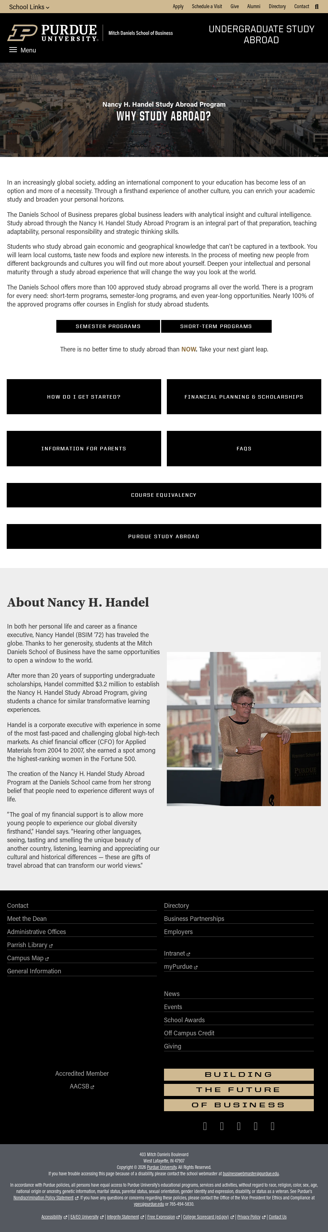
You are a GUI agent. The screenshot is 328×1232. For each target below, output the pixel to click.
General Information (34, 971)
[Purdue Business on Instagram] (239, 1125)
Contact (301, 6)
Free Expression (161, 1217)
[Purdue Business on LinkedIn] (256, 1125)
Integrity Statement (123, 1217)
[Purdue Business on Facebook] (205, 1125)
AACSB (79, 1086)
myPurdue (178, 966)
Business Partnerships (194, 918)
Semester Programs (108, 326)
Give (235, 6)
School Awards (184, 1020)
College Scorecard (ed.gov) (206, 1217)
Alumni (253, 6)
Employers (178, 931)
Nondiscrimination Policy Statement (43, 1197)
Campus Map (25, 957)
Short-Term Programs (216, 326)
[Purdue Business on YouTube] (273, 1125)
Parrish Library (27, 944)
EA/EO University (84, 1217)
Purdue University (161, 1167)
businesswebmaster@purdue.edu (251, 1173)
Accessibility (51, 1217)
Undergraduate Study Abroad (262, 34)
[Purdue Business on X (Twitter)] (222, 1125)
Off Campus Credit (189, 1033)
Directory (277, 6)
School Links (29, 6)
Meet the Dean (27, 918)
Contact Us (278, 1217)
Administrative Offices (36, 931)
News (172, 993)
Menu (22, 50)
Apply (178, 6)
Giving (172, 1046)
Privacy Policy (248, 1217)
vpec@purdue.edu (149, 1204)
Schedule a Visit (207, 6)
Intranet (174, 953)
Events (173, 1006)
